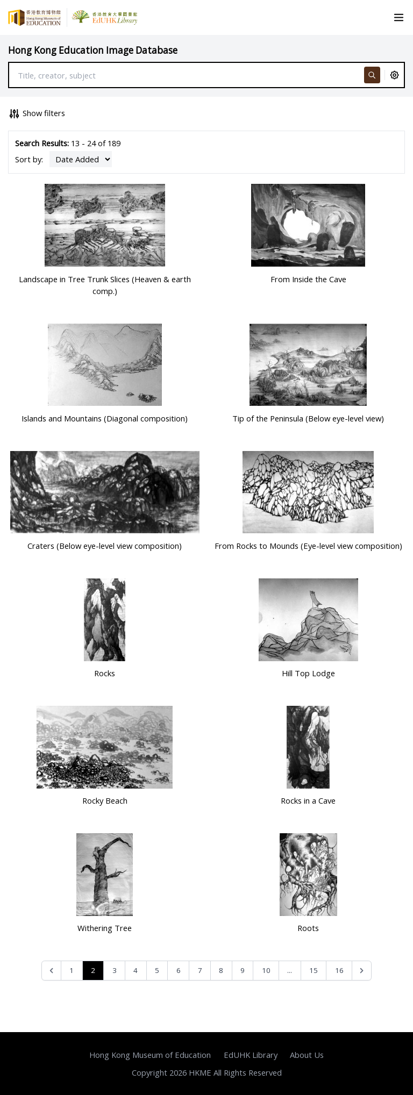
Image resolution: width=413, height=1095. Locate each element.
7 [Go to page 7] (200, 970)
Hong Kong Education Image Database (92, 50)
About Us (307, 1054)
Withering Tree (104, 927)
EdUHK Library (250, 1054)
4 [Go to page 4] (135, 970)
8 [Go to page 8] (221, 970)
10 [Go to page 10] (266, 970)
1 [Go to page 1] (71, 970)
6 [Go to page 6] (178, 970)
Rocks (104, 673)
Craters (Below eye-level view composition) (104, 545)
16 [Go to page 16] (339, 970)
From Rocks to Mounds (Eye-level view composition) (308, 545)
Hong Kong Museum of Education (150, 1054)
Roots (308, 927)
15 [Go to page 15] (313, 970)
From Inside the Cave (308, 279)
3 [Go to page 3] (114, 970)
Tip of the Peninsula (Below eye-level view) (308, 418)
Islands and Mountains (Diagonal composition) (105, 418)
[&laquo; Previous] (51, 971)
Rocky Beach (104, 800)
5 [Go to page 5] (157, 970)
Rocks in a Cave (308, 800)
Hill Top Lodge (308, 673)
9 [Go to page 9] (242, 970)
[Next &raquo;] (362, 971)
